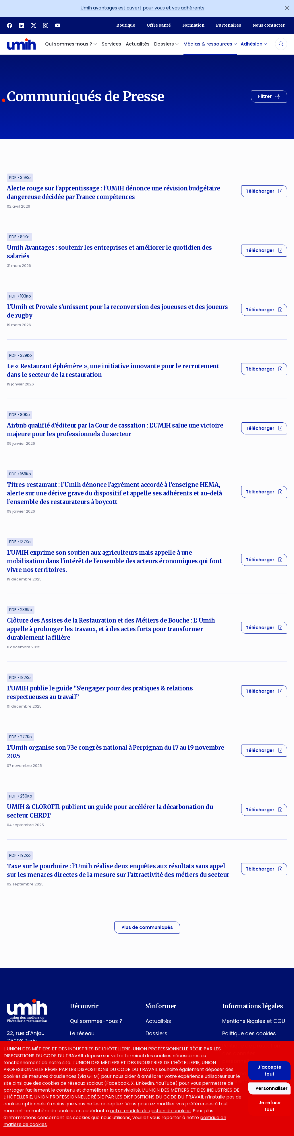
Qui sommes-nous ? (96, 1021)
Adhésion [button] (254, 44)
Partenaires (228, 25)
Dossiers (156, 1033)
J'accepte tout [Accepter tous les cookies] (269, 1070)
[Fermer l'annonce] (287, 8)
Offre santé (159, 25)
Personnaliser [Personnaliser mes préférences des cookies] (272, 1088)
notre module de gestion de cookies (150, 1110)
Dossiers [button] (166, 44)
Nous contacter (269, 25)
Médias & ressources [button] (210, 44)
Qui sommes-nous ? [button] (71, 44)
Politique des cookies (249, 1033)
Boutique (125, 25)
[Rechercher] (281, 44)
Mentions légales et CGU (253, 1021)
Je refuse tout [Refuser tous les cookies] (269, 1106)
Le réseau (82, 1033)
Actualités (138, 44)
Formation (193, 25)
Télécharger (266, 191)
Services (111, 44)
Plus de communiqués (147, 927)
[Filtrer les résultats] (269, 96)
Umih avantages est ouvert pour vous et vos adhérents (142, 8)
